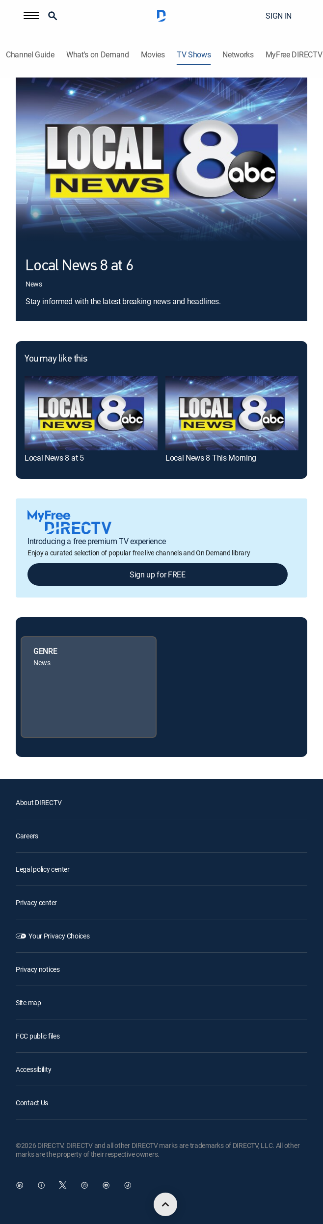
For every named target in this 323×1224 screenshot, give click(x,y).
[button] (31, 16)
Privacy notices (38, 969)
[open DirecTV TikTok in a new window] (128, 1185)
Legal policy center (43, 869)
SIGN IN (279, 15)
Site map (28, 1002)
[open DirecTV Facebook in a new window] (41, 1185)
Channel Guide (30, 55)
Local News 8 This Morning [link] (210, 457)
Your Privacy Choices (58, 935)
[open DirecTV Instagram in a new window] (84, 1185)
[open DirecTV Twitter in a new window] (63, 1185)
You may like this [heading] (56, 359)
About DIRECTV (38, 802)
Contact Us (32, 1102)
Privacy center (36, 902)
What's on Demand (97, 55)
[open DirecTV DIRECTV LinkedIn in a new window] (20, 1185)
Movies (153, 55)
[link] (91, 413)
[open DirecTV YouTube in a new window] (106, 1185)
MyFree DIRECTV (294, 55)
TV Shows (194, 55)
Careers (27, 835)
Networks (237, 55)
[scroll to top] (165, 1204)
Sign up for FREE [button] (158, 574)
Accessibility (33, 1069)
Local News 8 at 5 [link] (54, 457)
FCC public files (38, 1036)
